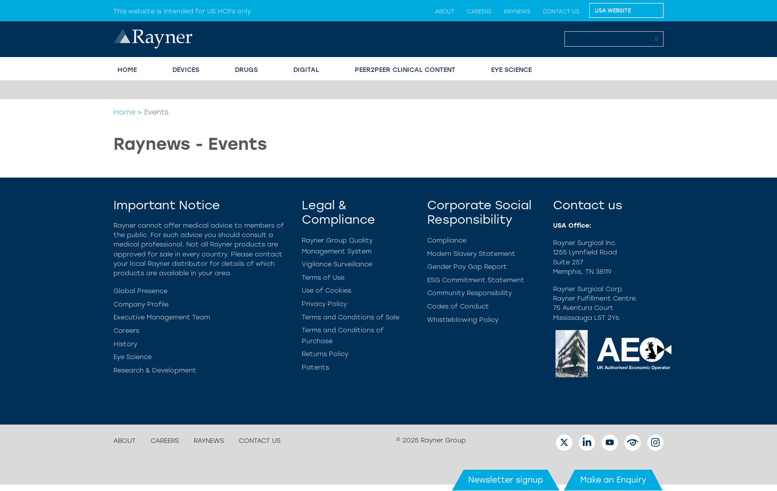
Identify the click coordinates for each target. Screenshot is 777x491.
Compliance (446, 240)
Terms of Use (323, 277)
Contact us (561, 11)
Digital (306, 69)
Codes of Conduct (458, 306)
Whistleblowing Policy (463, 319)
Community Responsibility (469, 293)
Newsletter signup (505, 480)
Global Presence (140, 291)
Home (124, 112)
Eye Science (132, 357)
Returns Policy (325, 354)
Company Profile (140, 304)
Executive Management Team (161, 317)
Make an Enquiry (613, 480)
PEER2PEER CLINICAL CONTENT (405, 69)
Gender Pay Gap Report (467, 266)
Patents (315, 367)
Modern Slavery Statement (471, 253)
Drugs (246, 69)
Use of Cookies (326, 290)
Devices (185, 69)
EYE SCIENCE (511, 69)
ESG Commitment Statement (475, 280)
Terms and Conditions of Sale (350, 317)
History (125, 344)
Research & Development (154, 370)
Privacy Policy (324, 303)
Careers (479, 11)
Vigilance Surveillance (337, 264)
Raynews (517, 11)
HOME (127, 69)
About (444, 11)
